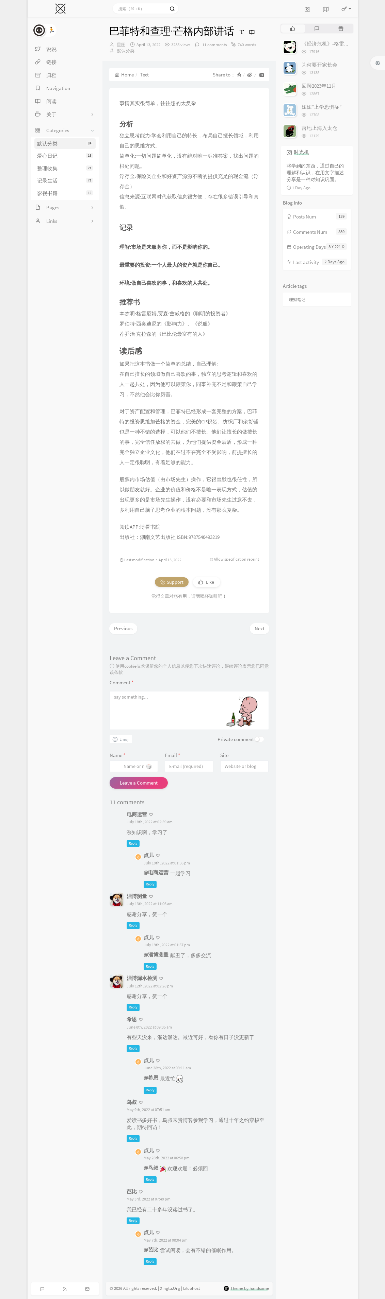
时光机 (301, 152)
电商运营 (137, 814)
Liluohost (191, 1289)
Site (224, 755)
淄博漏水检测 (142, 978)
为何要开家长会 (319, 65)
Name (117, 755)
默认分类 (65, 143)
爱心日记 (65, 156)
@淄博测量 (156, 954)
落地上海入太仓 (319, 128)
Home (124, 74)
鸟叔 (132, 1102)
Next (259, 628)
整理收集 (65, 168)
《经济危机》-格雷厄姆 (328, 43)
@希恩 (151, 1077)
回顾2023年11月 (319, 86)
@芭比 (151, 1249)
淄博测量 (137, 896)
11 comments (214, 45)
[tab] (292, 28)
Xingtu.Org (170, 1289)
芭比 (132, 1191)
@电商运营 (156, 872)
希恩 (132, 1019)
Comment (121, 682)
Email (172, 755)
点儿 (149, 855)
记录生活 (65, 180)
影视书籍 (65, 193)
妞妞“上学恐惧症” (321, 107)
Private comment (236, 739)
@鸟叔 (151, 1167)
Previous (123, 628)
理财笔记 (297, 299)
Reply (133, 843)
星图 (121, 45)
